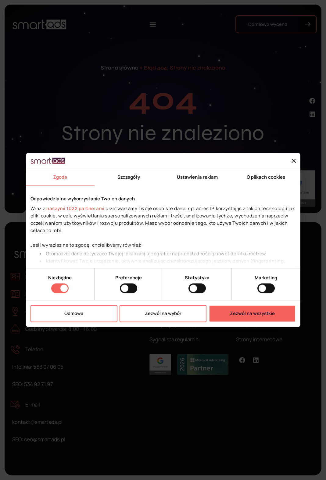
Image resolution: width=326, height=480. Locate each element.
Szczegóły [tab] (128, 177)
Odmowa (74, 313)
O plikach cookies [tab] (266, 177)
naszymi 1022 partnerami (75, 208)
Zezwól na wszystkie (252, 313)
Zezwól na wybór (163, 313)
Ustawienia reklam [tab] (197, 177)
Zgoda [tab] (60, 177)
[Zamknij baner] (294, 161)
